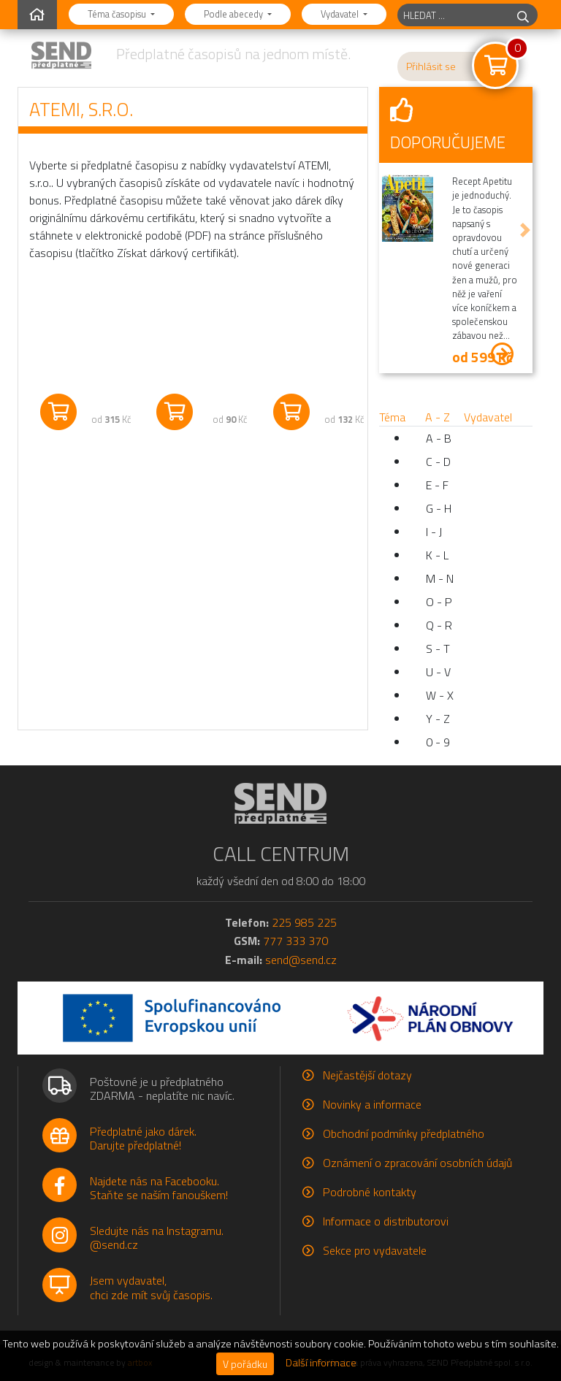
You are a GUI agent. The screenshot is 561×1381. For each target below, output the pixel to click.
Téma (392, 417)
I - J (434, 531)
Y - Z (438, 718)
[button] (386, 230)
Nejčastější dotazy (367, 1075)
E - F (437, 485)
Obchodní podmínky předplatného (403, 1133)
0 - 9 (438, 742)
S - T (438, 648)
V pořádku (245, 1364)
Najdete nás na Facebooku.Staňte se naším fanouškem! (159, 1188)
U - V (438, 672)
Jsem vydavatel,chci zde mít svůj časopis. (151, 1287)
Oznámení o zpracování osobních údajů (417, 1162)
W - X (440, 695)
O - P (439, 602)
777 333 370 (295, 940)
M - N (440, 578)
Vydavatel (341, 14)
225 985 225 (304, 922)
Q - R (439, 625)
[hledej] (523, 15)
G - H (438, 508)
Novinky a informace (372, 1104)
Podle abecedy (234, 14)
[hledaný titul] (453, 15)
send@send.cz (301, 959)
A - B (438, 438)
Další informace (321, 1363)
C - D (438, 461)
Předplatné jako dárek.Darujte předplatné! (143, 1138)
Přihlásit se (431, 66)
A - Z (437, 417)
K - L (437, 555)
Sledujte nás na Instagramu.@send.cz (157, 1237)
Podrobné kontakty (369, 1192)
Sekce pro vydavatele (375, 1250)
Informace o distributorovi (386, 1221)
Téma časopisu (118, 14)
